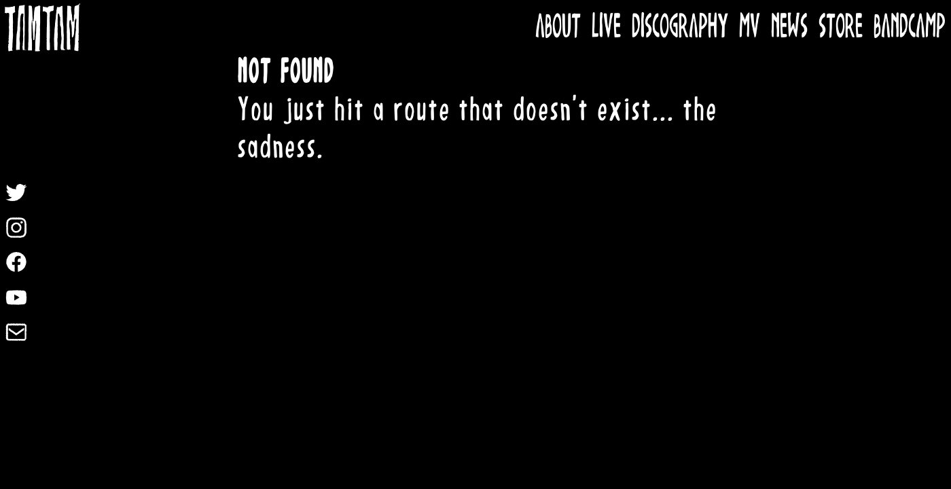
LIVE (606, 27)
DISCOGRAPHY (680, 27)
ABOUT (558, 27)
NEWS (789, 27)
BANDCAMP (910, 27)
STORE (841, 27)
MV (749, 27)
